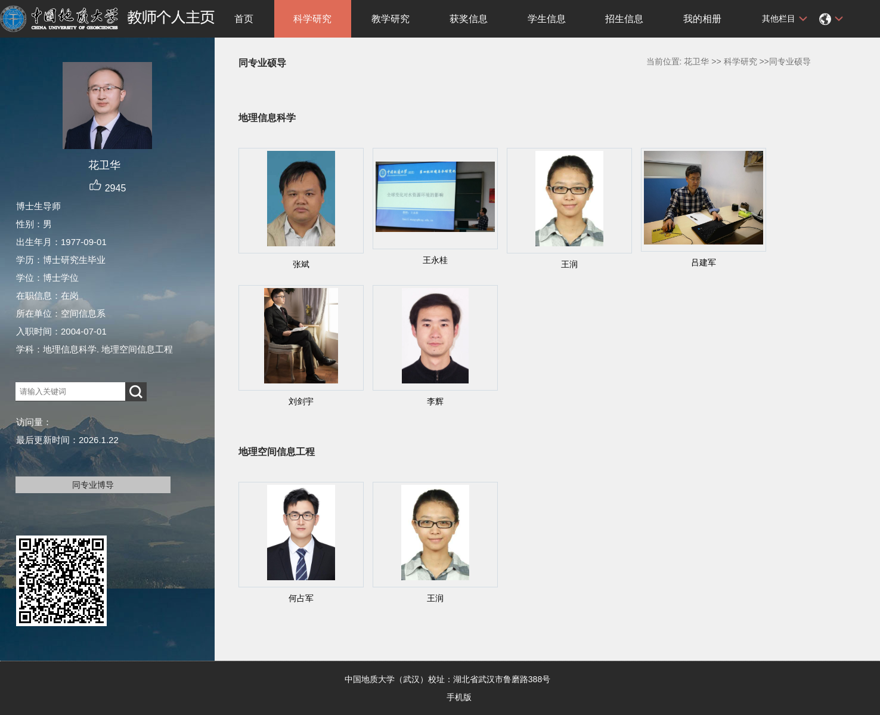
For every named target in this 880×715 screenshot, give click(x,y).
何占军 (301, 598)
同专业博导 (93, 485)
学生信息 (547, 19)
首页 (243, 19)
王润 (569, 264)
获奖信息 (469, 19)
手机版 (459, 697)
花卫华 (696, 61)
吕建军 (703, 262)
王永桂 (435, 260)
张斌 (301, 264)
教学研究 (390, 19)
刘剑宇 (301, 401)
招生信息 (624, 19)
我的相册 (702, 19)
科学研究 (312, 19)
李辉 (435, 401)
